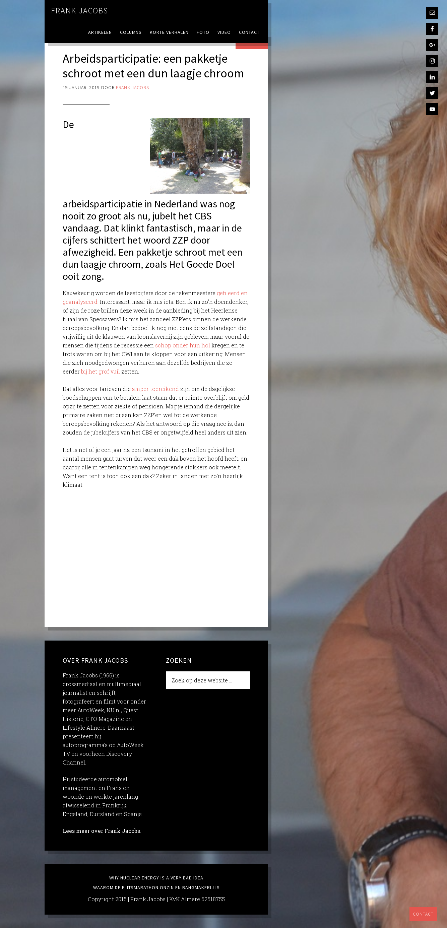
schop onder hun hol (182, 345)
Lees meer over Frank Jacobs (101, 830)
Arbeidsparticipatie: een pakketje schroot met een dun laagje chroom (153, 65)
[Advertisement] (156, 553)
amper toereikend (155, 388)
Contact (423, 914)
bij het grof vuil (100, 371)
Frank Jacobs (79, 10)
